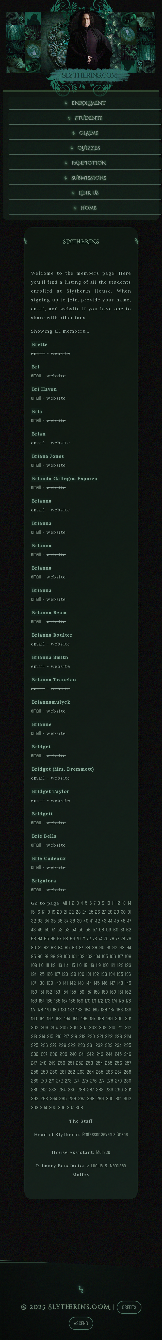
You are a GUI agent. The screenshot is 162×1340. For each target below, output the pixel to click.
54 (74, 929)
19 (53, 912)
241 (82, 1054)
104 (97, 956)
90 (101, 947)
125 (41, 974)
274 (76, 1080)
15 (33, 912)
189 (128, 1009)
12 (118, 903)
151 (41, 992)
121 (112, 965)
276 (93, 1080)
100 (67, 956)
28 (109, 912)
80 (33, 947)
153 (57, 992)
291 (128, 1089)
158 (97, 992)
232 (99, 1045)
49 (40, 929)
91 (108, 947)
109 (34, 965)
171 (94, 1000)
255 (108, 1063)
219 (82, 1036)
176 (128, 1000)
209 (102, 1027)
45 (116, 920)
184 (87, 1009)
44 (110, 920)
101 (74, 956)
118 (91, 965)
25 (90, 912)
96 (40, 956)
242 (90, 1054)
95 (33, 956)
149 (128, 983)
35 (53, 920)
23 (78, 912)
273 (68, 1080)
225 (34, 1045)
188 (120, 1009)
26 (97, 912)
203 (44, 1027)
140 (58, 983)
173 (107, 1000)
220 (91, 1036)
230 (81, 1045)
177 (33, 1009)
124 (34, 974)
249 (51, 1063)
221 (100, 1036)
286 (81, 1089)
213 (34, 1036)
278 (109, 1080)
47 (129, 920)
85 (67, 947)
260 (53, 1072)
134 (112, 974)
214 (42, 1036)
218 (74, 1036)
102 (81, 956)
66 (53, 938)
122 (120, 965)
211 (120, 1027)
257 (127, 1063)
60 (115, 929)
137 (33, 983)
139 (50, 983)
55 (81, 929)
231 (90, 1045)
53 (67, 929)
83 (53, 947)
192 (50, 1018)
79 (129, 938)
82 (46, 947)
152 (49, 992)
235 (127, 1045)
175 (121, 1000)
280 (127, 1080)
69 (72, 938)
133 (104, 974)
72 (89, 938)
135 (120, 974)
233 (108, 1045)
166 (57, 1000)
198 (101, 1018)
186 (104, 1009)
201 (128, 1018)
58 (101, 929)
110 (41, 965)
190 (34, 1018)
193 (59, 1018)
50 (47, 929)
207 (83, 1027)
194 (67, 1018)
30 (123, 912)
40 (86, 920)
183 (79, 1009)
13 (124, 903)
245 (118, 1054)
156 (81, 992)
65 (46, 938)
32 (33, 920)
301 (119, 1098)
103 (89, 956)
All (65, 903)
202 (34, 1027)
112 (53, 965)
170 (87, 1000)
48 (33, 929)
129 (73, 974)
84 (60, 947)
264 (90, 1072)
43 (104, 920)
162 (128, 992)
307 (70, 1107)
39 (79, 920)
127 (57, 974)
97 (46, 956)
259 (44, 1072)
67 (59, 938)
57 (95, 929)
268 (127, 1072)
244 (109, 1054)
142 (73, 983)
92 (114, 947)
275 (85, 1080)
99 (59, 956)
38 (72, 920)
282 (43, 1089)
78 (123, 938)
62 (128, 929)
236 (34, 1054)
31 (129, 912)
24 (84, 912)
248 (42, 1063)
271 (51, 1080)
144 (89, 983)
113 (59, 965)
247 (34, 1063)
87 (81, 947)
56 (88, 929)
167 (64, 1000)
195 (76, 1018)
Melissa (103, 1152)
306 (61, 1107)
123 (128, 965)
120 (106, 965)
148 (120, 983)
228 (62, 1045)
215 (50, 1036)
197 (92, 1018)
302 (127, 1098)
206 (73, 1027)
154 (65, 992)
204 (54, 1027)
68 (65, 938)
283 (52, 1089)
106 (113, 956)
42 (97, 920)
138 (41, 983)
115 (72, 965)
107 (120, 956)
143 (81, 983)
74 (101, 938)
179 (48, 1009)
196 (84, 1018)
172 (100, 1000)
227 (53, 1045)
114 (66, 965)
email (36, 375)
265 (99, 1072)
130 (81, 974)
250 (61, 1063)
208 (92, 1027)
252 (79, 1063)
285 (71, 1089)
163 (34, 1000)
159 (105, 992)
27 (104, 912)
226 (44, 1045)
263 (81, 1072)
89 (94, 947)
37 (66, 920)
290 (119, 1089)
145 (97, 983)
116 (79, 965)
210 (112, 1027)
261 (62, 1072)
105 (105, 956)
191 (42, 1018)
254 (99, 1063)
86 (74, 947)
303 (34, 1107)
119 (98, 965)
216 (58, 1036)
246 (127, 1054)
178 (40, 1009)
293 (44, 1098)
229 (71, 1045)
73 (95, 938)
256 (118, 1063)
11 (113, 903)
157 (89, 992)
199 (109, 1018)
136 (128, 974)
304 (43, 1107)
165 (49, 1000)
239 (63, 1054)
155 (73, 992)
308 (79, 1107)
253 (89, 1063)
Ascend (81, 1323)
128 (65, 974)
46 (123, 920)
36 (59, 920)
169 (80, 1000)
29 (116, 912)
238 (53, 1054)
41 (91, 920)
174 (114, 1000)
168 (72, 1000)
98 (52, 956)
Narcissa (118, 1165)
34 (46, 920)
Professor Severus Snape (105, 1134)
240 (73, 1054)
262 (71, 1072)
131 (88, 974)
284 (62, 1089)
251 (71, 1063)
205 (64, 1027)
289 (109, 1089)
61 (122, 929)
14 (129, 903)
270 (43, 1080)
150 (34, 992)
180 (56, 1009)
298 (90, 1098)
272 (59, 1080)
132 (96, 974)
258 (34, 1072)
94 (128, 947)
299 (100, 1098)
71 (83, 938)
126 (49, 974)
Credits (129, 1307)
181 (63, 1009)
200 (118, 1018)
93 (121, 947)
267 (118, 1072)
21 (65, 912)
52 (59, 929)
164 (42, 1000)
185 (96, 1009)
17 (43, 912)
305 (52, 1107)
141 (65, 983)
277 (101, 1080)
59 (108, 929)
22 (71, 912)
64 (40, 938)
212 (128, 1027)
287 (90, 1089)
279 (118, 1080)
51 (54, 929)
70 (78, 938)
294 (53, 1098)
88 (87, 947)
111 (47, 965)
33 (40, 920)
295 (63, 1098)
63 (33, 938)
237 (44, 1054)
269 (34, 1080)
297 (81, 1098)
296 (72, 1098)
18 (48, 912)
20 (59, 912)
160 (113, 992)
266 (109, 1072)
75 (106, 938)
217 (66, 1036)
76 (112, 938)
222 (108, 1036)
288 (99, 1089)
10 (108, 903)
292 (34, 1098)
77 (117, 938)
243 (99, 1054)
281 (34, 1089)
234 (118, 1045)
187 (112, 1009)
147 (112, 983)
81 (40, 947)
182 (71, 1009)
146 (105, 983)
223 (118, 1036)
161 (120, 992)
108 (128, 956)
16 (38, 912)
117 (86, 965)
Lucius (97, 1165)
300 (109, 1098)
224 (127, 1036)
